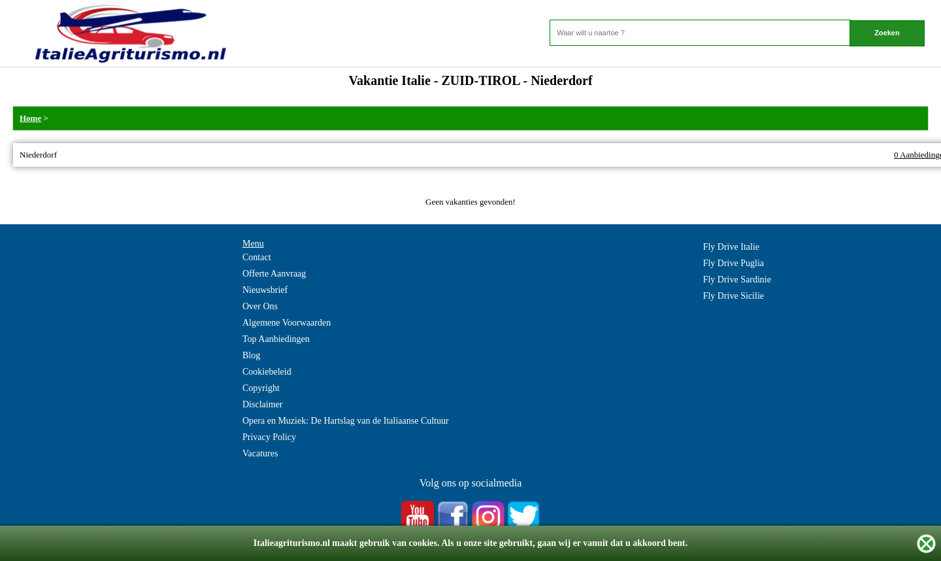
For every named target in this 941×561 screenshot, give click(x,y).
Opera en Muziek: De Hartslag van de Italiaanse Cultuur (345, 421)
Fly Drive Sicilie (733, 296)
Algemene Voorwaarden (286, 323)
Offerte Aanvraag (274, 274)
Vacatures (260, 453)
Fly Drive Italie (731, 247)
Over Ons (260, 306)
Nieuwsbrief (265, 290)
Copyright (261, 388)
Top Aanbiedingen (276, 339)
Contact (256, 257)
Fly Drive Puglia (733, 263)
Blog (251, 355)
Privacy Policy (269, 437)
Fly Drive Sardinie (737, 279)
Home (30, 118)
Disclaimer (262, 404)
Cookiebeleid (266, 372)
